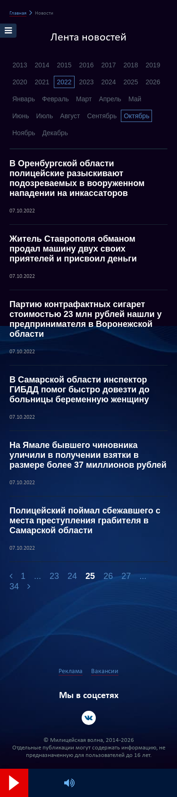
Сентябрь (102, 116)
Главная (17, 13)
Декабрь (55, 133)
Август (70, 116)
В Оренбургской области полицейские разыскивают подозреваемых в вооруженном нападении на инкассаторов (76, 178)
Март (84, 99)
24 (72, 576)
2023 (86, 82)
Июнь (20, 116)
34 (14, 586)
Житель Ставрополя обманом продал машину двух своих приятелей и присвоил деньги (73, 248)
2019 (152, 65)
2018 (130, 65)
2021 (41, 82)
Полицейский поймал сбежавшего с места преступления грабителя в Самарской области (84, 520)
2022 (64, 82)
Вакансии (104, 671)
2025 (130, 82)
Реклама (71, 671)
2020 (19, 82)
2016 (86, 65)
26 (108, 576)
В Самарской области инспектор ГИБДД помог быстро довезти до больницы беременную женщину (79, 389)
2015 (64, 65)
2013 (19, 65)
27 (126, 576)
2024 (108, 82)
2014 (41, 65)
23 (54, 576)
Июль (44, 116)
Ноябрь (23, 133)
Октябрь (136, 116)
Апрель (110, 99)
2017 (108, 65)
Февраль (55, 99)
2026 (152, 82)
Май (134, 99)
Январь (23, 99)
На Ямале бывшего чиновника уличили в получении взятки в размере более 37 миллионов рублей (88, 455)
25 (90, 576)
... (37, 576)
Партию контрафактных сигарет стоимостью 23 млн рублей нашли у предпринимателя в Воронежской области (85, 319)
